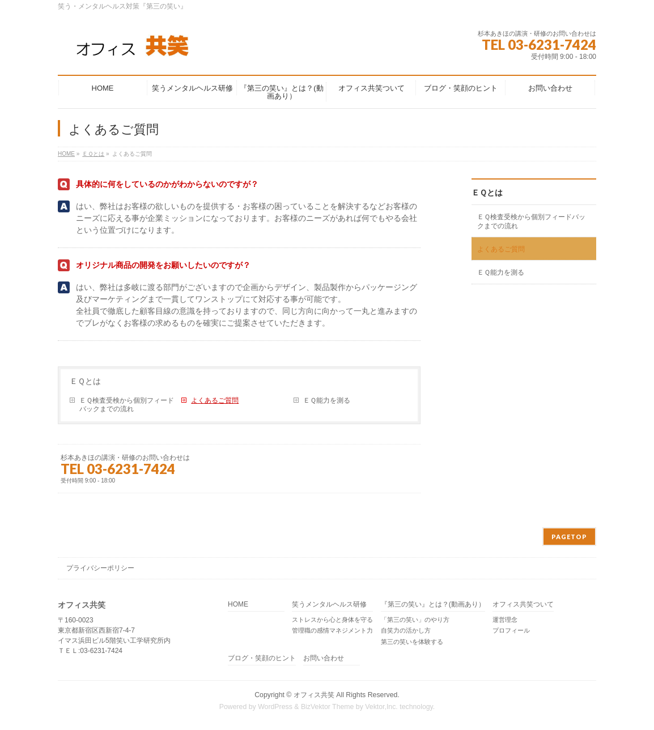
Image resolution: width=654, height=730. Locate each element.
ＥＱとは (85, 381)
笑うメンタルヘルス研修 (329, 604)
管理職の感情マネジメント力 (332, 630)
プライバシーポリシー (100, 568)
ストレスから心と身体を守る (332, 619)
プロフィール (511, 630)
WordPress (275, 707)
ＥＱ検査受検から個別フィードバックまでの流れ (126, 404)
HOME (238, 604)
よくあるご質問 (215, 400)
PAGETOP (569, 536)
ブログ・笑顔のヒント (262, 658)
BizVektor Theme (327, 707)
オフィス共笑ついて (523, 604)
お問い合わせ (323, 658)
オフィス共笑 (314, 695)
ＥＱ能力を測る (326, 400)
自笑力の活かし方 (406, 630)
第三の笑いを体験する (412, 641)
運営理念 (504, 619)
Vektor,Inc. (381, 707)
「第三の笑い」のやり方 (415, 619)
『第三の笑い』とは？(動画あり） (433, 604)
